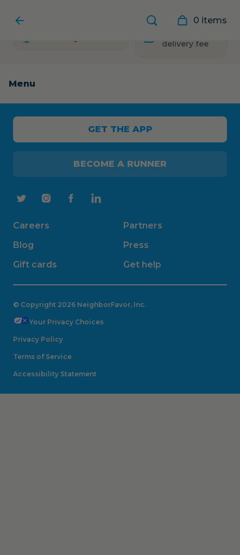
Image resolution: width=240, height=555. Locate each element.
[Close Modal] (120, 277)
